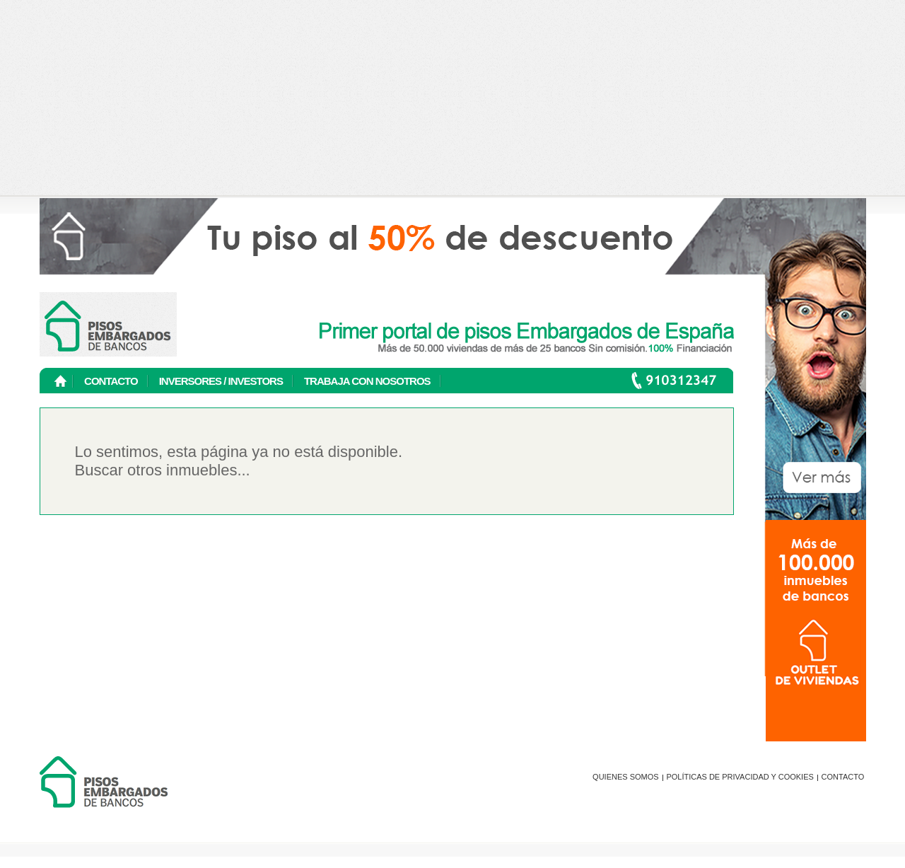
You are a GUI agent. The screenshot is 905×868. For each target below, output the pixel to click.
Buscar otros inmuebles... (162, 470)
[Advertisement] (453, 99)
